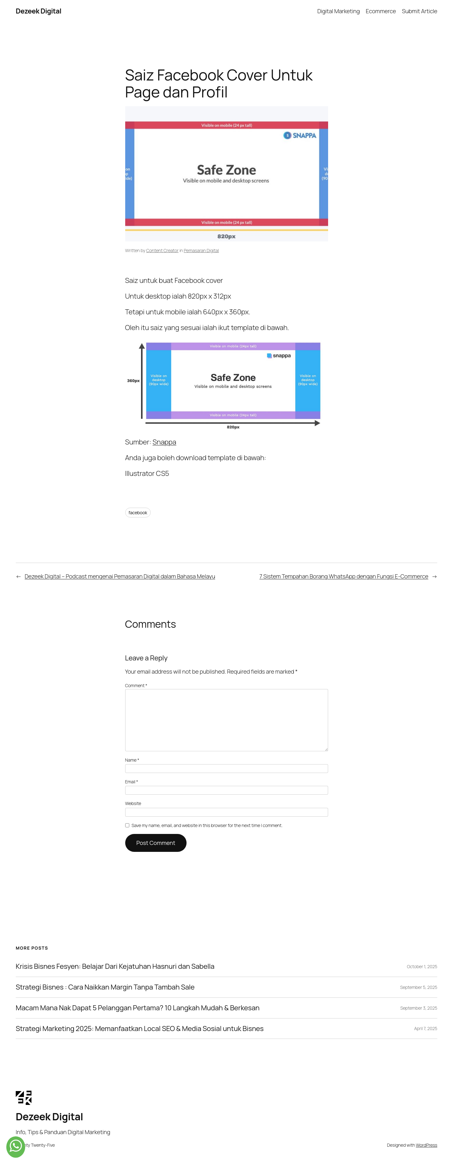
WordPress (426, 1145)
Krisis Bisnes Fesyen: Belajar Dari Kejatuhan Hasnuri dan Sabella (115, 966)
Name (132, 760)
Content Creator (162, 250)
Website (133, 803)
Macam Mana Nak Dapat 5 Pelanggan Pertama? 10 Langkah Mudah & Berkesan (138, 1008)
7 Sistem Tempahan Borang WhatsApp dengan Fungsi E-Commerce (344, 576)
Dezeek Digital (38, 11)
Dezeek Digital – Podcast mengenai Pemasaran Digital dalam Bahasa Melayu (120, 576)
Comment (136, 685)
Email (131, 782)
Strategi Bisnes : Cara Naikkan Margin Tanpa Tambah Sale (105, 987)
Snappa (164, 442)
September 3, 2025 (418, 1008)
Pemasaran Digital (201, 250)
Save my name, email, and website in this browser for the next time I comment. (206, 825)
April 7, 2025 (425, 1028)
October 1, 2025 (422, 966)
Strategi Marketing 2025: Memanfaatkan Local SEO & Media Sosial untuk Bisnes (140, 1029)
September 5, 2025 (418, 987)
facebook (138, 513)
